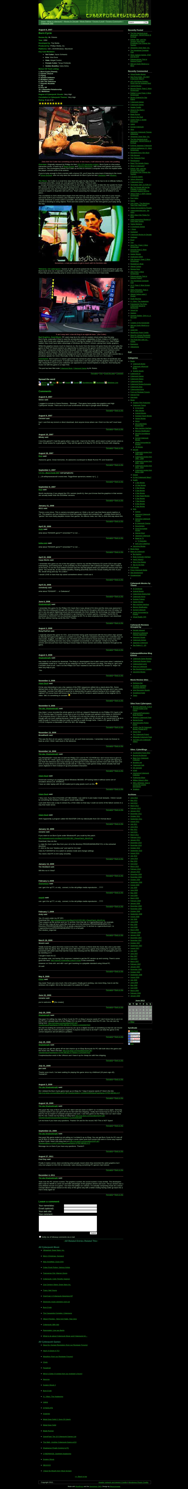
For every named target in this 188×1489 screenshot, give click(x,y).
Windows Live (112, 383)
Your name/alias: (47, 1205)
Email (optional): (46, 1208)
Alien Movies (139, 411)
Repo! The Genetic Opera (139, 163)
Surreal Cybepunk (139, 610)
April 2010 (134, 864)
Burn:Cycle (47, 1307)
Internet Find (134, 395)
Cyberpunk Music (66, 368)
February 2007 (135, 964)
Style (134, 509)
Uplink (45, 1402)
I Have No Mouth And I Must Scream (57, 1471)
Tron (132, 242)
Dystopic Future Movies (143, 416)
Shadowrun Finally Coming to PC (56, 1448)
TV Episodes (142, 541)
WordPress (79, 1486)
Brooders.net (137, 763)
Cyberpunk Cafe (138, 765)
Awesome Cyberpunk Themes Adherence (140, 634)
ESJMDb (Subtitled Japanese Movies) (139, 687)
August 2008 (134, 917)
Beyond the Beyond (140, 755)
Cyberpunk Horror (136, 182)
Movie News (134, 549)
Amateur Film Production (141, 403)
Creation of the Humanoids (139, 323)
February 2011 (135, 837)
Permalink (94, 373)
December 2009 (136, 874)
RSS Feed (134, 1031)
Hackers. (113, 175)
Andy (41, 529)
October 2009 (135, 880)
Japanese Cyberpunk (142, 536)
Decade (135, 450)
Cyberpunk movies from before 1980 (143, 471)
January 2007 (135, 967)
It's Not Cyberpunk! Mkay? (142, 477)
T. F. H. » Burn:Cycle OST (49, 473)
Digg (54, 383)
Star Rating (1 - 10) (139, 645)
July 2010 (133, 856)
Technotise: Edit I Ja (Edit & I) (140, 185)
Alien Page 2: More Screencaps (137, 273)
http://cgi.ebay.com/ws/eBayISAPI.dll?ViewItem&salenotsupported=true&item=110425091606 (72, 1117)
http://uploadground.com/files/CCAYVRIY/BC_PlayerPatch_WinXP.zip (66, 838)
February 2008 (135, 932)
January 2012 (135, 811)
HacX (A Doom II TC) (51, 1351)
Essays (135, 475)
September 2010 (136, 851)
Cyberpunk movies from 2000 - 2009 (143, 462)
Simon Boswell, (46, 175)
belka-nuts (43, 543)
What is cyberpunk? (55, 21)
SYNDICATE (48, 1408)
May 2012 (133, 800)
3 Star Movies (140, 491)
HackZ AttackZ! (138, 559)
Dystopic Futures (139, 599)
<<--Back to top (81, 1477)
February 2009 (135, 901)
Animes (138, 512)
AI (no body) (139, 408)
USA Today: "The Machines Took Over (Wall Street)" (140, 204)
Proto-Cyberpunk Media (138, 570)
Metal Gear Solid (49, 1425)
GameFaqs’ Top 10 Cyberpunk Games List (59, 1437)
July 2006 (133, 980)
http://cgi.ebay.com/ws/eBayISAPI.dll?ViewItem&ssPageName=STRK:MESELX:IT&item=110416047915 (64, 1024)
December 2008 (136, 906)
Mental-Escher (138, 720)
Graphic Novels (138, 371)
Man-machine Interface (143, 428)
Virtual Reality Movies (138, 74)
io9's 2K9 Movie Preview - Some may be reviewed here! (140, 82)
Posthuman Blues (139, 778)
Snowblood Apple (139, 693)
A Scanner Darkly (136, 177)
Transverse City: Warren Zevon (55, 1273)
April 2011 (134, 832)
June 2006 (134, 983)
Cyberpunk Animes (137, 102)
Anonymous (44, 884)
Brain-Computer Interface (142, 557)
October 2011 (135, 816)
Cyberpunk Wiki (47, 23)
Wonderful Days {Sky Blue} (140, 153)
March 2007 (134, 961)
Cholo (45, 1362)
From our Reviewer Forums (140, 392)
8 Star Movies (140, 504)
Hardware (102, 175)
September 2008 (136, 914)
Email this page (109, 373)
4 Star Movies (140, 493)
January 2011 (135, 840)
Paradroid (47, 1368)
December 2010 (136, 843)
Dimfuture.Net (138, 683)
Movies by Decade (71, 21)
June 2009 (134, 890)
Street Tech (137, 732)
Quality (135, 480)
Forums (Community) (114, 21)
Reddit (67, 383)
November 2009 (136, 877)
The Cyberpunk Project (141, 734)
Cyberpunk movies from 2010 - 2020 (143, 467)
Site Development (136, 573)
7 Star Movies (140, 501)
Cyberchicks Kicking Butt (141, 594)
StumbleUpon (87, 383)
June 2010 (134, 858)
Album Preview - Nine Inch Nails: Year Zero (60, 1319)
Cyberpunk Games (80, 368)
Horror (137, 421)
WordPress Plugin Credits (139, 333)
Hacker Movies (135, 254)
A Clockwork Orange (137, 227)
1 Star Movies (140, 483)
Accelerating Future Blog (141, 753)
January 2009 (135, 903)
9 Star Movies (140, 506)
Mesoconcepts (115, 1486)
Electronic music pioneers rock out (56, 1302)
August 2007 (134, 948)
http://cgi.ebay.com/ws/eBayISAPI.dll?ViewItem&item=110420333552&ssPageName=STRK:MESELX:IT (79, 1093)
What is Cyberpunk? (137, 166)
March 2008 (134, 930)
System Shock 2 (49, 1385)
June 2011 (134, 827)
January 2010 (135, 872)
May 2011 (133, 829)
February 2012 (135, 808)
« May (132, 1022)
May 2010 (133, 861)
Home (43, 21)
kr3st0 (135, 770)
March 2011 (134, 835)
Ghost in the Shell (136, 117)
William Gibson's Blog (140, 780)
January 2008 (135, 935)
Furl (60, 383)
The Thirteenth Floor (137, 158)
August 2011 (134, 822)
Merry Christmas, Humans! (53, 1256)
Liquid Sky (134, 330)
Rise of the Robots (139, 562)
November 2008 (136, 909)
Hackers (133, 313)
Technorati (100, 383)
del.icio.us (45, 383)
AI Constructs (137, 589)
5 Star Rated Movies (142, 496)
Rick (40, 456)
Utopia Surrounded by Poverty (141, 208)
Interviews (134, 397)
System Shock (48, 1459)
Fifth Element (135, 155)
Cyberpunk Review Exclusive (140, 384)
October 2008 (135, 911)
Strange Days (135, 269)
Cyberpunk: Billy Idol (51, 1325)
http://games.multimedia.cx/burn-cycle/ (66, 960)
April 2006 (134, 988)
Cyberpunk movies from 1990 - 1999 (143, 458)
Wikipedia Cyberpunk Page (142, 737)
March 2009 (134, 898)
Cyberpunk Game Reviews (142, 659)
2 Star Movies (140, 488)
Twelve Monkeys (136, 224)
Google (76, 383)
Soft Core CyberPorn (142, 544)
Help (51, 385)
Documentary (140, 526)
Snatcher (46, 1414)
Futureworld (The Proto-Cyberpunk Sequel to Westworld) (138, 306)
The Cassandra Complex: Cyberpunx (57, 1313)
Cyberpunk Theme (139, 405)
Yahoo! (44, 385)
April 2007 (134, 959)
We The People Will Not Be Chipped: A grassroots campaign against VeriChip (140, 189)
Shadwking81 (44, 1015)
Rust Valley (134, 198)
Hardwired (134, 232)
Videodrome (134, 347)
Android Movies (135, 86)
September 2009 (136, 882)
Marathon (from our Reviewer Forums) (58, 1357)
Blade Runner (69, 166)
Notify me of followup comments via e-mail (58, 1237)
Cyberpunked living (137, 389)
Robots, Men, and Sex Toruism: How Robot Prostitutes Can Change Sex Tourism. (140, 42)
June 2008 (134, 922)
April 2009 (134, 895)
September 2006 (136, 975)
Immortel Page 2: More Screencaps (138, 250)
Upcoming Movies (139, 546)
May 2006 (133, 985)
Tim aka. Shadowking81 (48, 709)
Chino (41, 979)
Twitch (135, 695)
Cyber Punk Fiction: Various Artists (56, 1267)
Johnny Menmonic (85, 166)
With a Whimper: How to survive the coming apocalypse (141, 785)
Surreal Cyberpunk (137, 127)
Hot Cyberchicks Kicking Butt (141, 425)
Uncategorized (135, 575)
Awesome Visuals (139, 637)
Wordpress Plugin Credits (138, 1482)
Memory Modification (142, 431)
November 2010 (136, 845)
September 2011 (136, 819)
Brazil (132, 240)
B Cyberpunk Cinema (142, 523)
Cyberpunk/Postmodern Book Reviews (141, 714)
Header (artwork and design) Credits (113, 1482)
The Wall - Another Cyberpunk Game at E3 (59, 1442)
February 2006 (135, 993)
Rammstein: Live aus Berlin (53, 1330)
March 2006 (134, 991)
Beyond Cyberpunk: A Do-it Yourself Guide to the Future (142, 708)
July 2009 (133, 888)
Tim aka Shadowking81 (48, 1087)
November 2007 (136, 940)
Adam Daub (43, 683)
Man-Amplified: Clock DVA (53, 1262)
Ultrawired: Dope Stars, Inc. (54, 1250)
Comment (119, 373)
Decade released (139, 630)
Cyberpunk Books (139, 364)
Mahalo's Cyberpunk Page (142, 717)
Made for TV (139, 538)
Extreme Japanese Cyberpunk (141, 146)
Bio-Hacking (137, 554)
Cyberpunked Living (140, 664)
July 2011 (133, 824)
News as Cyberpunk (137, 552)
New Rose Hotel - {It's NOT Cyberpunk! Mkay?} (140, 78)
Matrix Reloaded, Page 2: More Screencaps (139, 291)
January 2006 (135, 996)
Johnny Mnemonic (136, 179)
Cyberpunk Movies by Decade (141, 235)
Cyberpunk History (137, 379)
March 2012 (134, 806)
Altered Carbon (135, 266)
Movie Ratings (85, 21)
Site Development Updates (142, 669)
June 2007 (134, 954)
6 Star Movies (140, 498)
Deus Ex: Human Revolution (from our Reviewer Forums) (65, 1345)
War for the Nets (138, 565)
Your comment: (46, 1214)
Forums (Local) (99, 21)
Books (132, 361)
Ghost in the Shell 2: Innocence (137, 111)
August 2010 (134, 853)
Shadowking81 (45, 604)
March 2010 (134, 866)
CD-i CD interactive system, (88, 164)
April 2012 (134, 803)
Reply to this (118, 411)
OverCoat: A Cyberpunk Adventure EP (58, 1296)
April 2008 (134, 927)
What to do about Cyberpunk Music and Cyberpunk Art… (65, 1336)
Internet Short (140, 533)
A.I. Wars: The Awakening (53, 1397)
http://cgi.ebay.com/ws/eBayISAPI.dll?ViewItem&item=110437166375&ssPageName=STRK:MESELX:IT (69, 1142)
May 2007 (133, 956)
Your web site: (45, 1211)
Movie (132, 400)
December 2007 (136, 938)
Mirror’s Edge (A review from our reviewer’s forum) (62, 1374)
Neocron (46, 1379)
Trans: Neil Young (50, 1290)
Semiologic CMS (95, 1486)
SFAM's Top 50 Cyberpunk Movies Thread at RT (142, 728)
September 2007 (136, 946)
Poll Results (134, 567)
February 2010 (135, 869)
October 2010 (135, 848)
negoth (41, 898)
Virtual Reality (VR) (139, 617)
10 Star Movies (140, 485)
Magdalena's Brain (137, 264)
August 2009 (134, 885)
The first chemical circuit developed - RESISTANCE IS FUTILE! (140, 35)
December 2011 (136, 814)
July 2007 (133, 951)
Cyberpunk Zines (136, 387)
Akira (132, 129)
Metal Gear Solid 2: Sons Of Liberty (57, 1419)
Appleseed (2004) (136, 257)
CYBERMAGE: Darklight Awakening (57, 1454)
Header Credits (135, 107)
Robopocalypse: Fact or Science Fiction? (138, 60)
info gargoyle (137, 768)
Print (101, 373)
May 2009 (133, 893)
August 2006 (134, 977)
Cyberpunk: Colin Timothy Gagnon (56, 1279)
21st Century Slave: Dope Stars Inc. (57, 1285)
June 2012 (134, 798)
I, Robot (133, 229)
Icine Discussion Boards (141, 690)
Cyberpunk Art (135, 374)
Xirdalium (136, 789)
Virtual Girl (134, 310)
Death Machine (135, 299)
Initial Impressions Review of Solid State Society (140, 220)
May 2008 (133, 925)
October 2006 (135, 972)
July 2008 (133, 919)
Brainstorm (134, 344)
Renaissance (135, 161)
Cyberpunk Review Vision (142, 661)
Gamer (132, 201)
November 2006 (136, 969)
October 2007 (135, 943)
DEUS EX (47, 1465)
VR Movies (139, 447)
